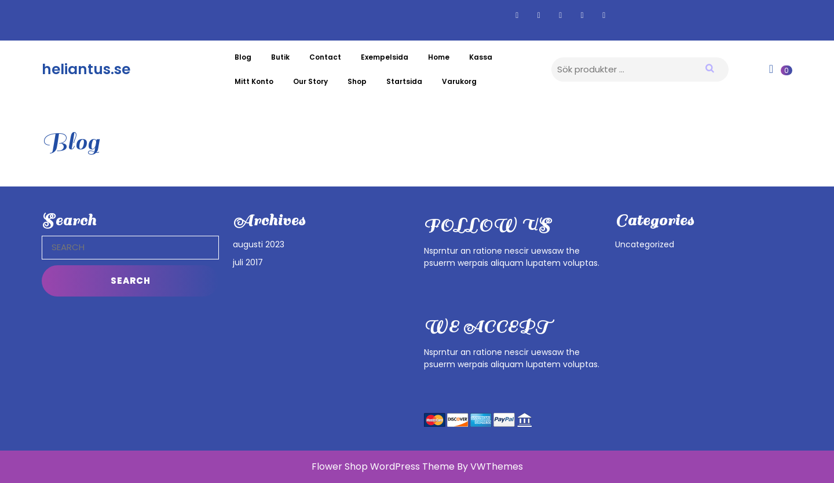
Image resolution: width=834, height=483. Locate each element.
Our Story (310, 81)
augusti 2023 (258, 244)
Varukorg (459, 81)
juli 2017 (248, 262)
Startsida (404, 81)
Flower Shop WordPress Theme (383, 466)
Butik (280, 57)
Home (438, 57)
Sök (717, 68)
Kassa (480, 57)
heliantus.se (86, 69)
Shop (357, 81)
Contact (325, 57)
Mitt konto (254, 81)
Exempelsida (384, 57)
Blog (243, 57)
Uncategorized (644, 244)
